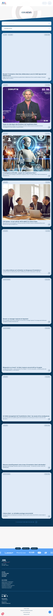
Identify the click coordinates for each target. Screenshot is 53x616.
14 (33, 522)
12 (29, 522)
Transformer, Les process (6, 587)
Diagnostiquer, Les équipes (7, 582)
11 (28, 522)
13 (31, 522)
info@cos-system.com (6, 603)
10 (26, 522)
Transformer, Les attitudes (7, 586)
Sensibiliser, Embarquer (6, 584)
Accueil (3, 572)
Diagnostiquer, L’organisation (7, 581)
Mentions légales (26, 608)
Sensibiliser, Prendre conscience (8, 585)
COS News (4, 576)
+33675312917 (5, 599)
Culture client (5, 573)
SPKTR (28, 614)
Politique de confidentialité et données (26, 610)
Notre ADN (4, 574)
